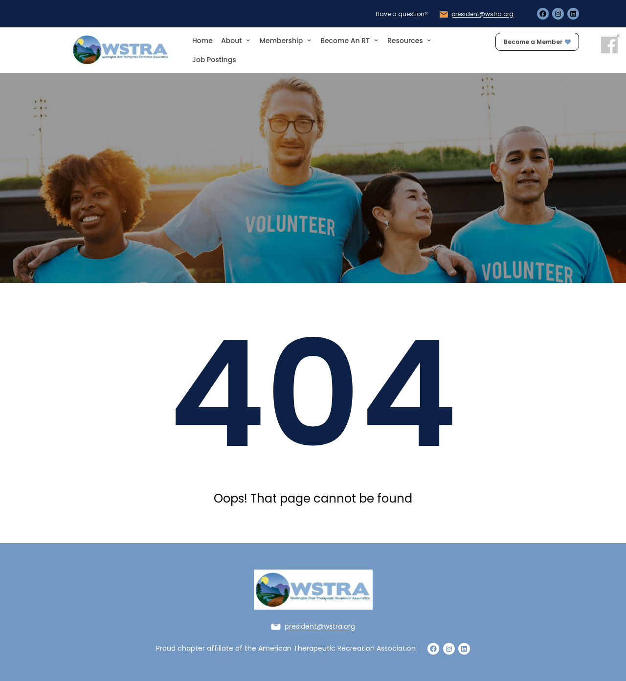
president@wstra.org (482, 14)
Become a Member (537, 42)
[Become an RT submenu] (376, 40)
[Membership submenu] (309, 40)
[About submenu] (248, 40)
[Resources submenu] (429, 40)
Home (202, 40)
